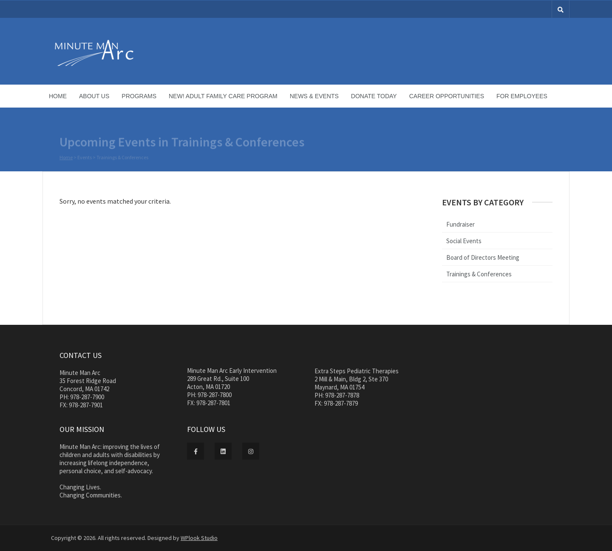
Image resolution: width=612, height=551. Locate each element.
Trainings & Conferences (479, 274)
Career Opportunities (446, 96)
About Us (94, 96)
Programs (139, 96)
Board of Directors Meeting (482, 257)
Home (58, 96)
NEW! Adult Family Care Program (223, 96)
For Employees (521, 96)
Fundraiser (460, 224)
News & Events (314, 96)
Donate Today (374, 96)
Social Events (464, 241)
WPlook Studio (199, 538)
